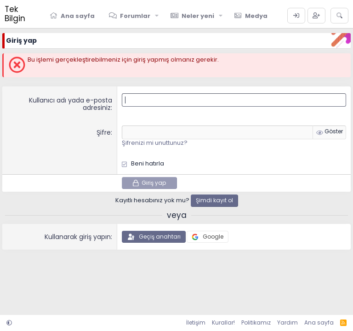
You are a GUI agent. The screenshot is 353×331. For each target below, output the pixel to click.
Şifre (104, 132)
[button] (157, 15)
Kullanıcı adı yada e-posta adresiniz (70, 104)
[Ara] (339, 15)
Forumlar (135, 15)
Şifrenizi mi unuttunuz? (155, 142)
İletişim (195, 322)
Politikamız (256, 322)
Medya (256, 15)
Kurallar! (223, 322)
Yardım (287, 322)
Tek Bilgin (15, 14)
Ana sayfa (78, 15)
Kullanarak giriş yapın (78, 236)
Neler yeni (198, 15)
